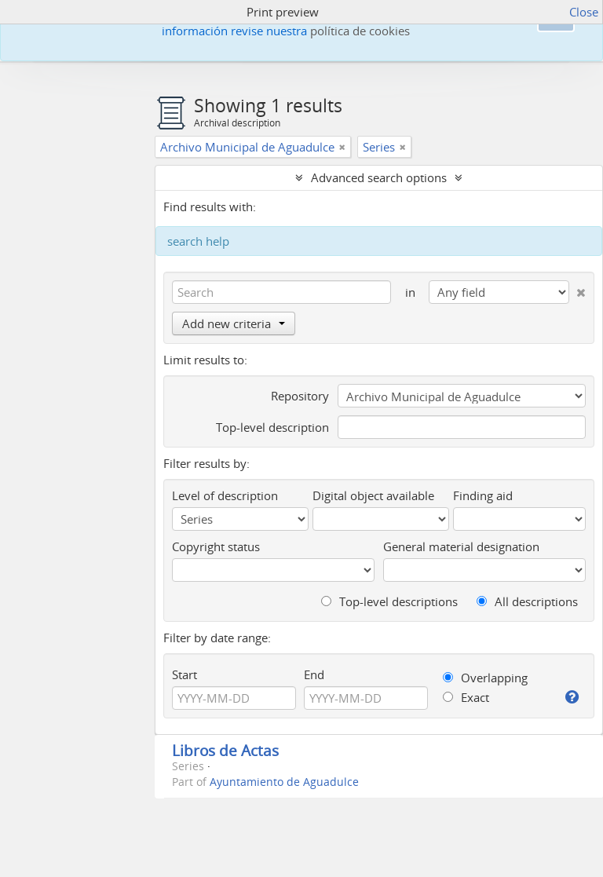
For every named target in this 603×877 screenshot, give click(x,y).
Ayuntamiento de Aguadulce (284, 782)
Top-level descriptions (389, 601)
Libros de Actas (225, 750)
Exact (466, 697)
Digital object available (373, 495)
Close (583, 12)
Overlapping (485, 677)
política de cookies (360, 30)
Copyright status (216, 546)
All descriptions (527, 601)
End (314, 674)
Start (184, 674)
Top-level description (272, 427)
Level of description (225, 495)
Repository (300, 396)
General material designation (461, 546)
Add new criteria (233, 323)
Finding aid (483, 495)
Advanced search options (379, 177)
